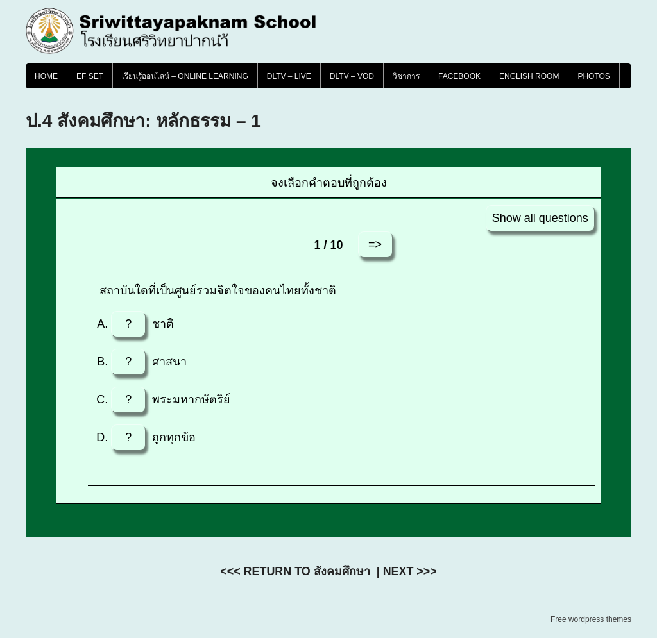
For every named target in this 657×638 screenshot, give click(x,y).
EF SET (89, 76)
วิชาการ (406, 76)
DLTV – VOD (352, 76)
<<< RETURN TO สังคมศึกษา (295, 571)
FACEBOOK (459, 76)
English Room (529, 76)
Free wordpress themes (590, 619)
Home (46, 76)
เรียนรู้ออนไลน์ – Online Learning (185, 76)
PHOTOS (593, 76)
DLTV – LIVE (289, 76)
